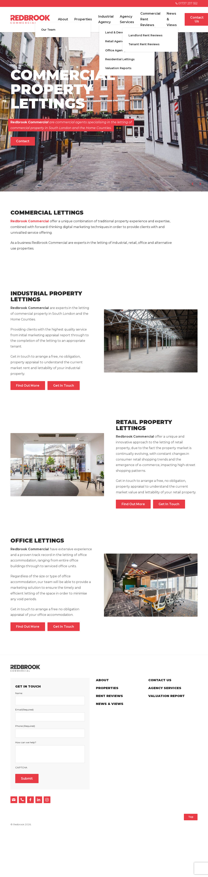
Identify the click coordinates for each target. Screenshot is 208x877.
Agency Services (127, 19)
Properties (83, 19)
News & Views (172, 19)
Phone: (25, 726)
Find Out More (27, 385)
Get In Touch (63, 385)
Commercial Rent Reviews (150, 19)
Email (24, 709)
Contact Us (159, 680)
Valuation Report (166, 696)
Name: (19, 693)
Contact (22, 141)
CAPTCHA (21, 767)
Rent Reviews (109, 696)
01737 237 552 (187, 3)
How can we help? (25, 742)
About (63, 19)
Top (190, 816)
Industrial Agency (105, 19)
